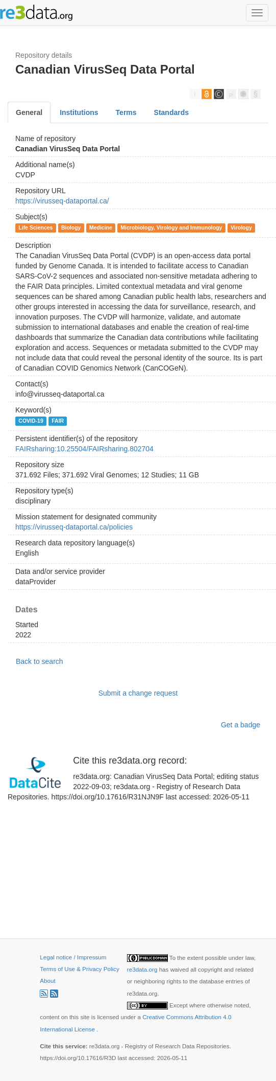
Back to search (39, 661)
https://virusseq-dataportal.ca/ (62, 201)
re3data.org (143, 969)
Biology (71, 227)
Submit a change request (138, 693)
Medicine (100, 227)
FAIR (58, 421)
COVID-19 (30, 421)
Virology (241, 227)
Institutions (79, 112)
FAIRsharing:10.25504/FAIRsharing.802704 (84, 449)
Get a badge (240, 725)
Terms (126, 112)
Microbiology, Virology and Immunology (171, 227)
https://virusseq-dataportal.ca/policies (74, 527)
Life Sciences (35, 227)
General (29, 112)
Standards (171, 112)
